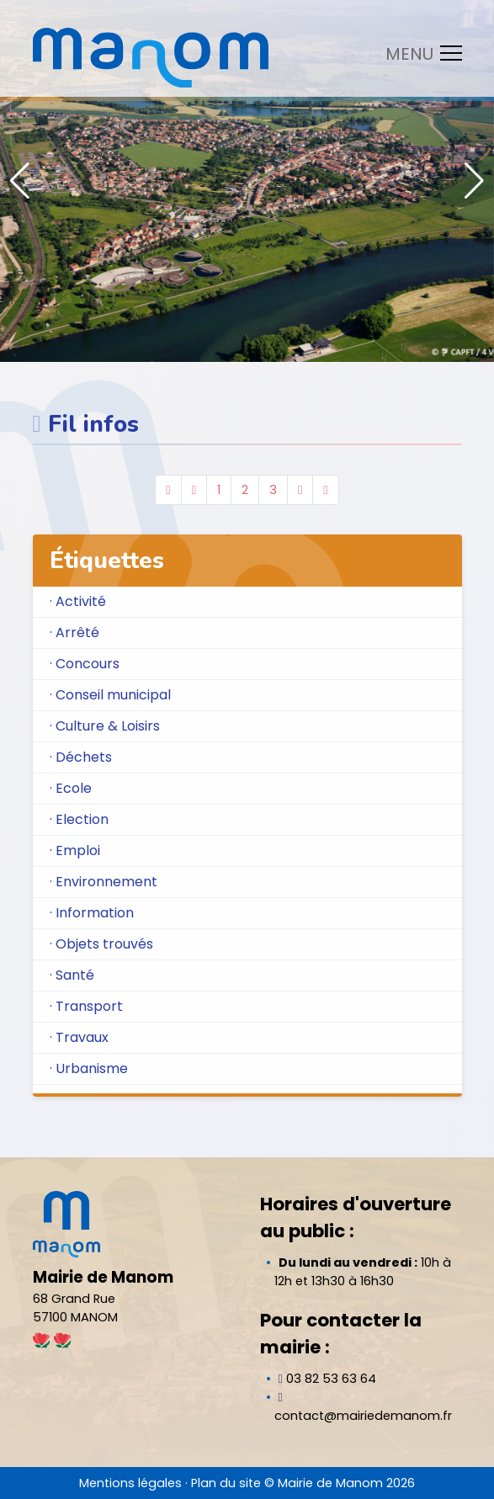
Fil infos (93, 424)
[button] (474, 180)
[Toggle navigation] (418, 52)
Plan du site (226, 1483)
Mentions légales (130, 1483)
